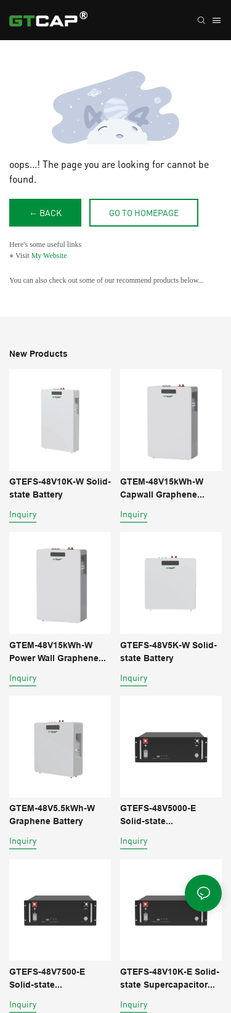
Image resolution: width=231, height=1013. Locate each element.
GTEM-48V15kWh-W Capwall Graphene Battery (161, 489)
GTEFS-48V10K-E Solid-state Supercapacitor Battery (169, 979)
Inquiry (22, 514)
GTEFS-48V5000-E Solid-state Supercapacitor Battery (168, 815)
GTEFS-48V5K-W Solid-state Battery (168, 651)
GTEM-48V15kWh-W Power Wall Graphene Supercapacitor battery (57, 652)
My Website (49, 255)
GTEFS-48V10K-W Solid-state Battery (60, 488)
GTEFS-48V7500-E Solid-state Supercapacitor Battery (57, 979)
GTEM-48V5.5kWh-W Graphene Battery (52, 814)
